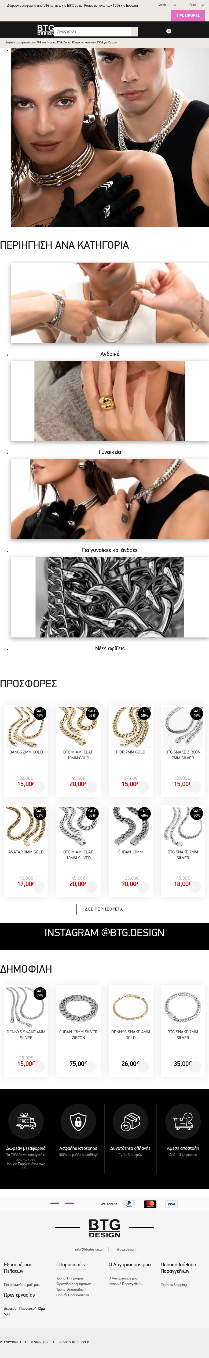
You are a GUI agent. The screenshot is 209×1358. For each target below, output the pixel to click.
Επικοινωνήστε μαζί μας (21, 1285)
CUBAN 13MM (130, 852)
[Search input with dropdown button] (92, 31)
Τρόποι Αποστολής (69, 1290)
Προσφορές (188, 16)
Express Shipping (174, 1285)
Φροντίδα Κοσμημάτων (73, 1284)
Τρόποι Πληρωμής (69, 1279)
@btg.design (125, 1250)
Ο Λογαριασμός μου (123, 1279)
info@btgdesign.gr (89, 1250)
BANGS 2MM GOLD (26, 752)
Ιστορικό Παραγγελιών (125, 1284)
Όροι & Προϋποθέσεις (72, 1295)
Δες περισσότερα (104, 909)
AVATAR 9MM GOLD (26, 852)
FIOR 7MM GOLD (130, 752)
